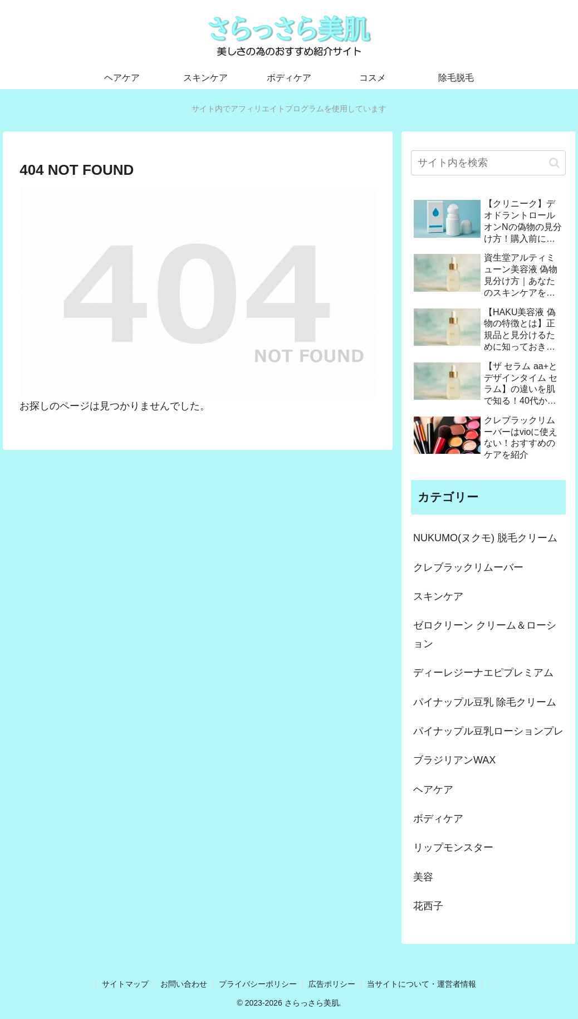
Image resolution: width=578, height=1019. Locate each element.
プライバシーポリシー (258, 983)
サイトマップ (125, 983)
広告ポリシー (331, 983)
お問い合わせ (183, 983)
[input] (488, 162)
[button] (554, 162)
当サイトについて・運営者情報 (421, 983)
